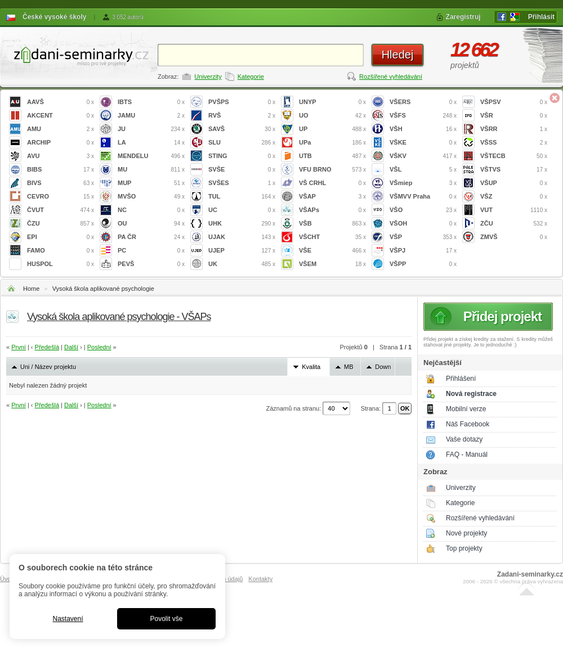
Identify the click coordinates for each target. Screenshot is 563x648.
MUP (151, 183)
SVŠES (241, 183)
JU (151, 129)
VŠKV (423, 156)
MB (349, 366)
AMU (60, 129)
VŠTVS (513, 169)
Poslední (99, 347)
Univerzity (207, 76)
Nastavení (67, 619)
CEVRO (60, 196)
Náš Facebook (467, 424)
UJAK (241, 237)
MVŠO (151, 196)
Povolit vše (166, 619)
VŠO (423, 210)
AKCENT (60, 115)
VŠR (513, 115)
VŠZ (513, 196)
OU (151, 223)
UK (241, 264)
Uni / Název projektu (48, 366)
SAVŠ (241, 129)
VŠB (332, 223)
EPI (60, 237)
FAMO (60, 250)
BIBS (60, 169)
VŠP (423, 237)
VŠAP (332, 196)
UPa (332, 142)
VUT (513, 210)
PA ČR (151, 237)
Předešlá (47, 347)
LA (151, 142)
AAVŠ (60, 102)
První (18, 347)
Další (71, 347)
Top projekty (464, 548)
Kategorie (251, 76)
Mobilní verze (466, 409)
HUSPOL (60, 264)
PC (151, 250)
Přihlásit (541, 17)
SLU (241, 142)
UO (332, 115)
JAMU (151, 115)
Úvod (7, 578)
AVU (60, 156)
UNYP (332, 102)
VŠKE (423, 142)
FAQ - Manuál (467, 454)
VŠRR (513, 129)
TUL (241, 196)
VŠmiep (423, 183)
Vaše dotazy (464, 439)
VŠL (423, 169)
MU (151, 169)
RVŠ (241, 115)
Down (383, 366)
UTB (332, 156)
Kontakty (260, 578)
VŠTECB (513, 156)
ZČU (513, 223)
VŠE (332, 250)
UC (241, 210)
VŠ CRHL (332, 183)
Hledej (398, 54)
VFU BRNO (332, 169)
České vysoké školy (54, 17)
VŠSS (513, 142)
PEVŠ (151, 264)
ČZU (60, 223)
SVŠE (241, 169)
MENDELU (151, 156)
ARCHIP (60, 142)
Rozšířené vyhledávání (390, 76)
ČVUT (60, 210)
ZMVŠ (513, 237)
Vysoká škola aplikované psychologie (103, 288)
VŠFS (423, 115)
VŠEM (332, 264)
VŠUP (513, 183)
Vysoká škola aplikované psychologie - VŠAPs (119, 316)
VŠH (423, 129)
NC (151, 210)
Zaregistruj (463, 17)
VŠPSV (513, 102)
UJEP (241, 250)
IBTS (151, 102)
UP (332, 129)
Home (31, 288)
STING (241, 156)
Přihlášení (461, 378)
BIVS (60, 183)
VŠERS (423, 102)
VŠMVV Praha (423, 196)
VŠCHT (332, 237)
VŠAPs (332, 210)
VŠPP (423, 264)
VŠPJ (423, 250)
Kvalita (311, 366)
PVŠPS (241, 102)
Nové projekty (466, 533)
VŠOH (423, 223)
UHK (241, 223)
